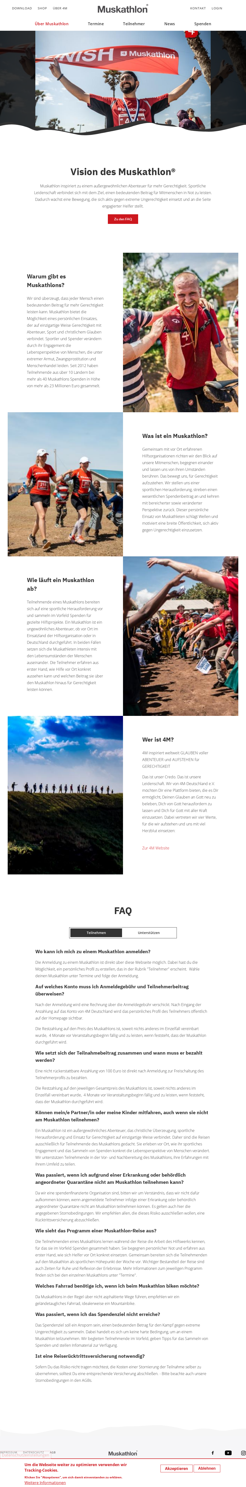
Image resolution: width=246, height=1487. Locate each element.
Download (22, 8)
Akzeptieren (176, 1468)
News (169, 23)
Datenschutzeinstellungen (25, 1455)
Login (217, 8)
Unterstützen (149, 932)
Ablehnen (207, 1468)
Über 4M (60, 8)
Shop (42, 8)
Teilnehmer (134, 23)
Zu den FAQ (123, 219)
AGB (53, 1452)
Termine (96, 23)
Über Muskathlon (52, 23)
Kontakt (198, 8)
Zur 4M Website (155, 848)
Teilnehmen (96, 932)
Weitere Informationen (45, 1482)
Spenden (202, 23)
